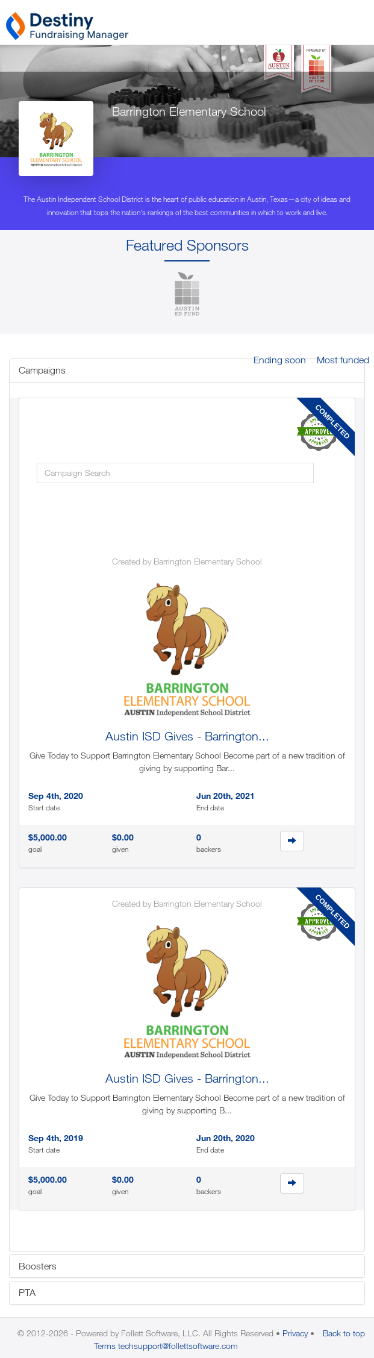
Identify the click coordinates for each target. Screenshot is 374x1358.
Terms (105, 1346)
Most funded (343, 359)
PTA (27, 1292)
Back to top (344, 1333)
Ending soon (280, 359)
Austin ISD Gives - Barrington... (187, 736)
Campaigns (42, 370)
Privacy (295, 1333)
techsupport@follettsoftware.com (178, 1346)
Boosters (38, 1265)
